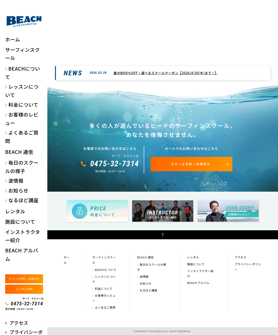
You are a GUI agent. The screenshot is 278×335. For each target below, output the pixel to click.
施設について (20, 221)
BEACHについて (22, 72)
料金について (23, 104)
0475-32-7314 (27, 304)
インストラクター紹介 (22, 236)
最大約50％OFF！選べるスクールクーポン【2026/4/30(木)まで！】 (166, 73)
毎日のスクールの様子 (22, 166)
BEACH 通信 (19, 151)
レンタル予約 (24, 289)
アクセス (18, 322)
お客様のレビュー (22, 118)
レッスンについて (22, 91)
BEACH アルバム (21, 254)
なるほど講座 (23, 200)
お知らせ (18, 190)
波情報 (15, 180)
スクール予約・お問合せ (24, 279)
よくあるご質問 (22, 136)
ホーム (12, 39)
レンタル (15, 211)
